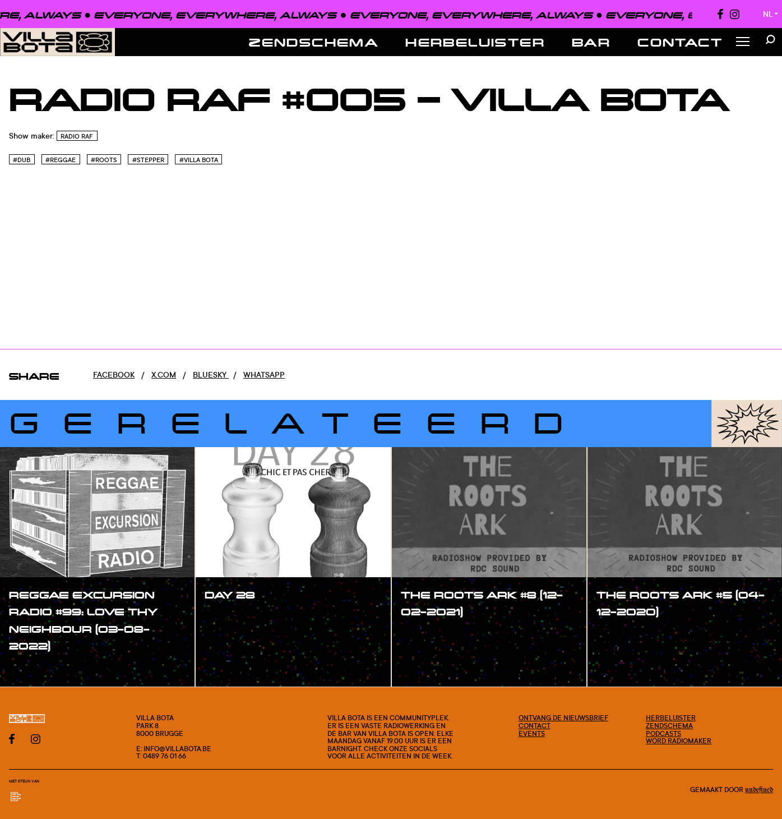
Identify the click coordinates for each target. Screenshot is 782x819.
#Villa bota (198, 159)
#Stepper (148, 159)
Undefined (759, 790)
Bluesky (211, 374)
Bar (591, 42)
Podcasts (663, 733)
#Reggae (60, 159)
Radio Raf (77, 136)
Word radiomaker (678, 741)
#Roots (104, 159)
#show (33, 669)
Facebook (114, 374)
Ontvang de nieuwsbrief (563, 718)
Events (532, 733)
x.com (163, 374)
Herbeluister (475, 42)
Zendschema (313, 42)
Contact (680, 42)
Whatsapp (264, 374)
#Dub (21, 159)
